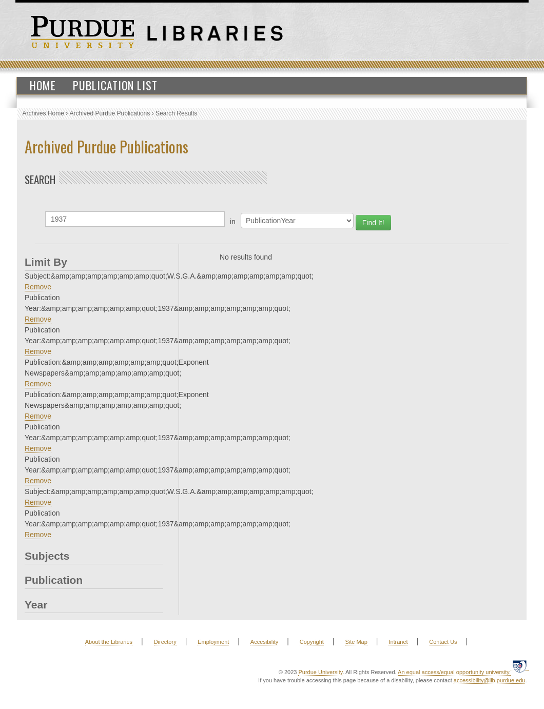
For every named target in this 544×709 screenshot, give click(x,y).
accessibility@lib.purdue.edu (490, 680)
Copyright (312, 642)
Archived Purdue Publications (110, 113)
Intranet (397, 642)
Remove (38, 287)
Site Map (356, 642)
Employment (213, 642)
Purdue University (320, 672)
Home (43, 85)
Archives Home (43, 113)
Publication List (115, 85)
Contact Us (443, 642)
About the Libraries (108, 642)
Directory (165, 642)
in (233, 222)
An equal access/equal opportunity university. (454, 672)
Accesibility (264, 642)
